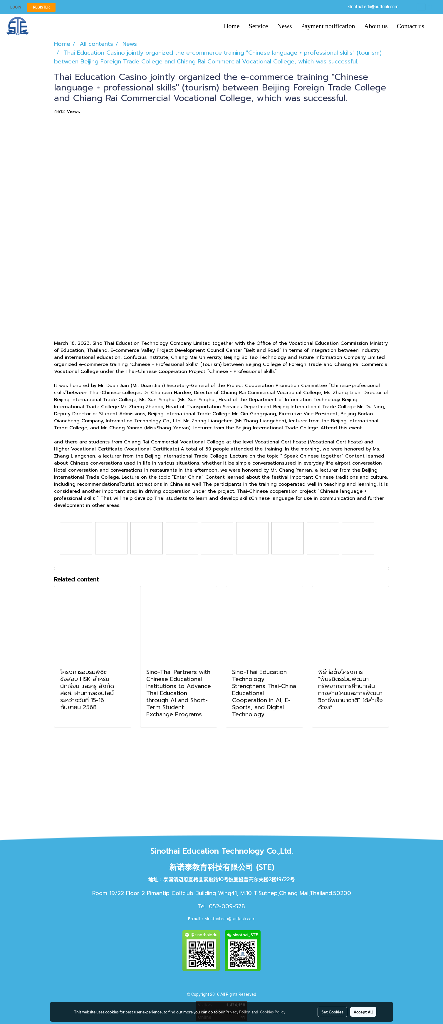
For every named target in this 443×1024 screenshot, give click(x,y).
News (284, 26)
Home (232, 26)
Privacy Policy (238, 1011)
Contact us (410, 26)
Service (258, 26)
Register (41, 7)
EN (425, 7)
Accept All (363, 1011)
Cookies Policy (272, 1011)
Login (15, 7)
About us (375, 26)
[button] (434, 26)
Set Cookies (332, 1011)
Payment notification (328, 26)
